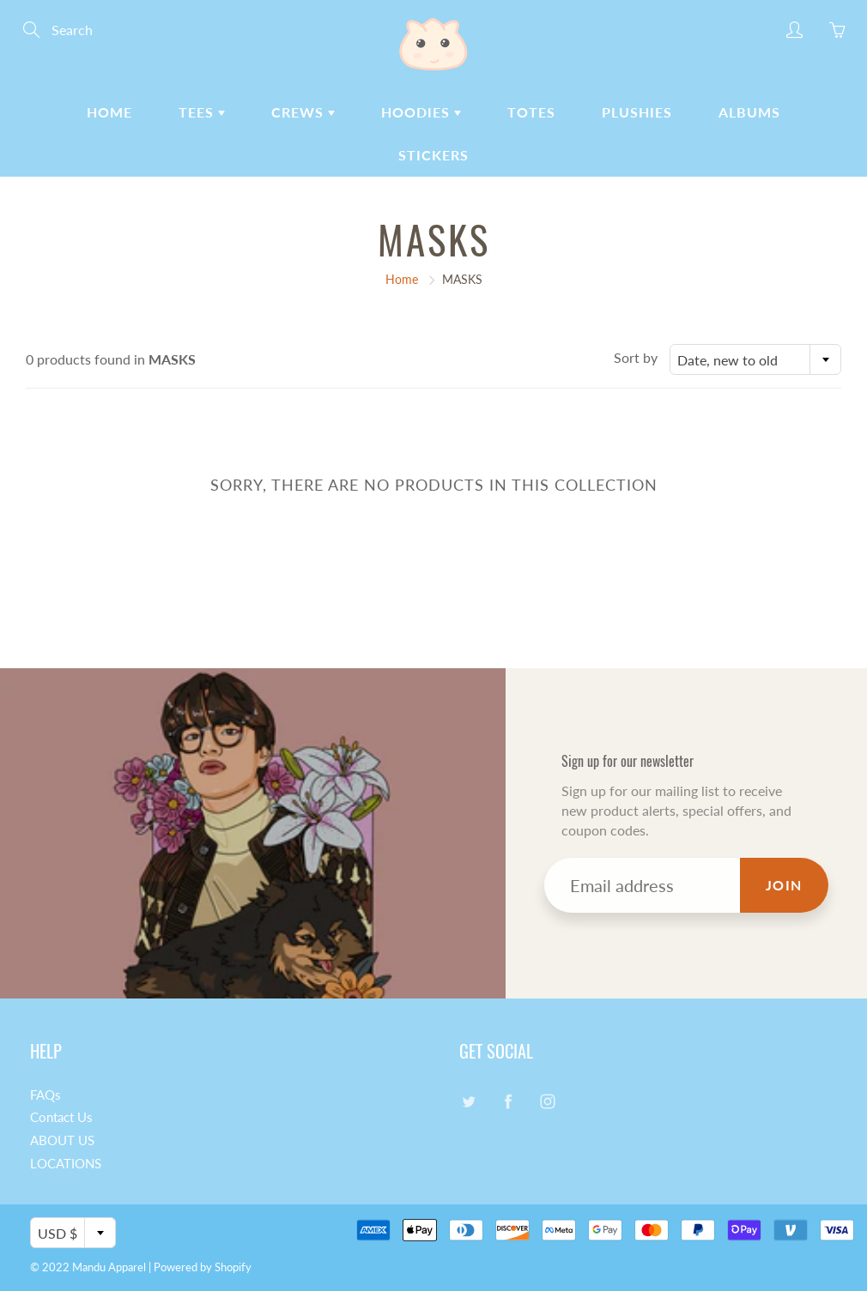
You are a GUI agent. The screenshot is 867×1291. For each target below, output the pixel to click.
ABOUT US (62, 1140)
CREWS (303, 112)
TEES (202, 112)
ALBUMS (749, 112)
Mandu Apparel (109, 1267)
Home (401, 279)
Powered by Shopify (203, 1267)
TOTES (531, 112)
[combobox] (755, 359)
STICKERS (433, 155)
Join (784, 885)
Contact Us (61, 1117)
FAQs (45, 1095)
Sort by (636, 357)
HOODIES (421, 112)
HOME (109, 112)
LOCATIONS (65, 1163)
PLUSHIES (637, 112)
